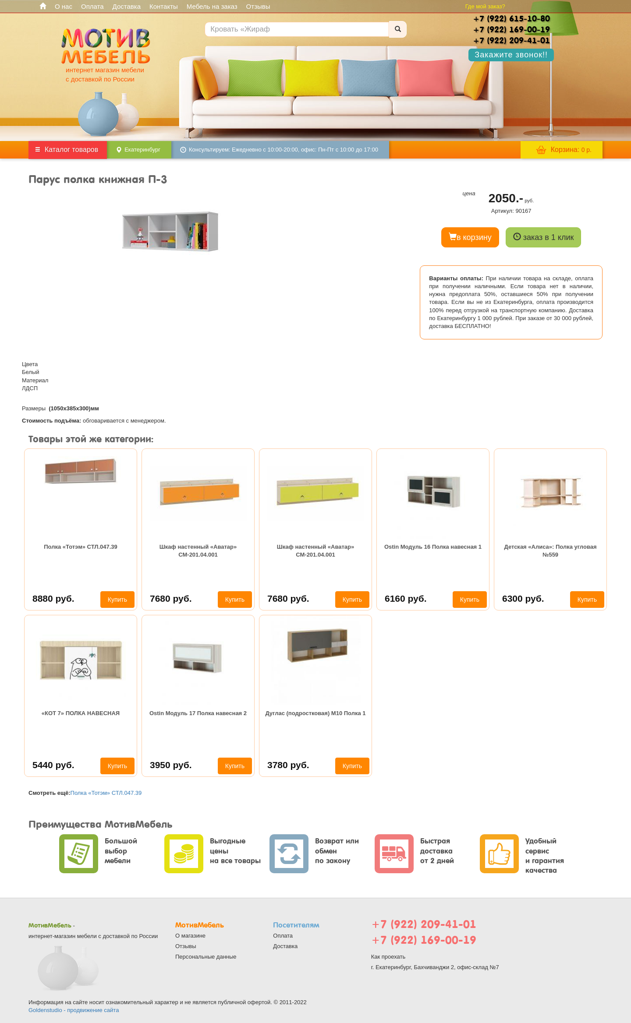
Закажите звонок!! (511, 54)
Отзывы (258, 6)
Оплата (92, 6)
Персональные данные (206, 956)
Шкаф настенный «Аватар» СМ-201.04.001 (198, 550)
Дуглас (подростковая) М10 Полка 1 (315, 713)
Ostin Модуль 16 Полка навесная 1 (433, 546)
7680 (171, 598)
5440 (53, 765)
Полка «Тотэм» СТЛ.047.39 (80, 546)
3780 (288, 765)
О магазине (190, 935)
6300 (523, 598)
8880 (53, 598)
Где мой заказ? (485, 6)
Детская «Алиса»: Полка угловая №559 (550, 550)
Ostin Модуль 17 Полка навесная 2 (198, 713)
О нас (63, 6)
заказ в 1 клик (543, 237)
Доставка (127, 6)
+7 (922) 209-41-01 (423, 924)
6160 (406, 598)
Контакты (163, 6)
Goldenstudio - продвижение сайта (73, 1010)
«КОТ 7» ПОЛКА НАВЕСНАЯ (81, 713)
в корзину (470, 237)
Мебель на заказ (212, 6)
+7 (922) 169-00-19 (423, 940)
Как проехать (388, 956)
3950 (171, 765)
